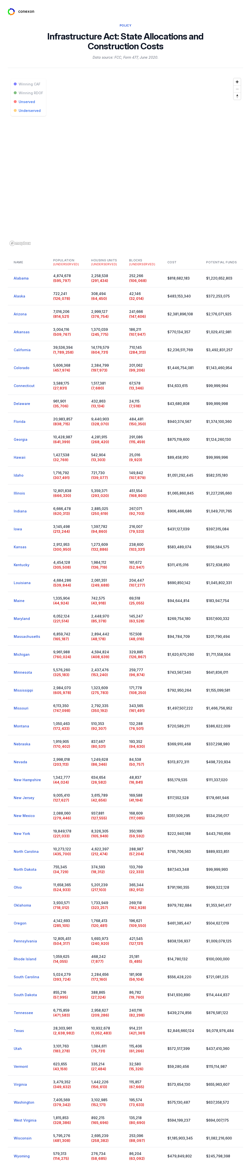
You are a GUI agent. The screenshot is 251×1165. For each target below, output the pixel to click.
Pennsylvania (25, 941)
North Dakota (25, 869)
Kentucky (21, 565)
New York (22, 833)
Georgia (20, 439)
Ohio (18, 887)
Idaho (19, 475)
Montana (21, 726)
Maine (19, 601)
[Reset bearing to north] (237, 96)
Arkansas (22, 332)
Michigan (22, 654)
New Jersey (24, 798)
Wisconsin (23, 1138)
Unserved (24, 102)
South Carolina (26, 977)
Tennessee (23, 1013)
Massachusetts (27, 636)
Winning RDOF (28, 93)
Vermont (21, 1066)
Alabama (21, 278)
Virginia (20, 1084)
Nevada (20, 762)
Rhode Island (25, 959)
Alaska (19, 296)
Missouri (21, 708)
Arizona (20, 314)
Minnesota (23, 672)
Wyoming (22, 1156)
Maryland (22, 618)
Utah (18, 1048)
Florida (19, 421)
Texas (19, 1031)
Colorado (21, 368)
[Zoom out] (237, 89)
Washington (24, 1102)
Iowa (18, 529)
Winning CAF (27, 84)
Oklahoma (22, 905)
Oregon (20, 923)
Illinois (19, 493)
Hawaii (19, 457)
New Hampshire (27, 780)
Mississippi (23, 690)
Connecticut (24, 386)
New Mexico (24, 816)
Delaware (22, 404)
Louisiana (22, 583)
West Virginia (25, 1120)
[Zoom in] (237, 81)
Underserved (27, 110)
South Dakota (25, 995)
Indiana (20, 511)
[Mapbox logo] (20, 243)
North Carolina (26, 851)
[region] (125, 162)
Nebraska (22, 744)
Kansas (20, 547)
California (22, 350)
